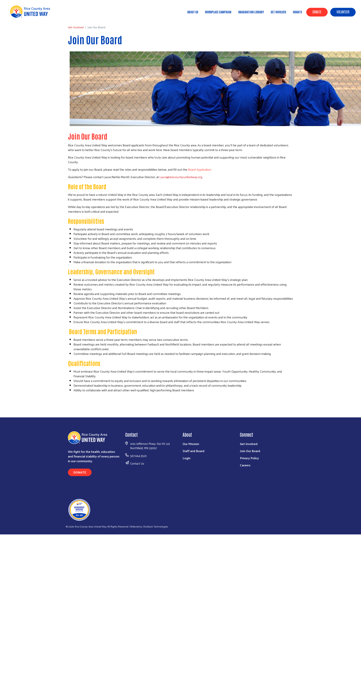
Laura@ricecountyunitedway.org (180, 177)
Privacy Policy (249, 458)
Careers (245, 465)
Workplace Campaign (218, 12)
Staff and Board (193, 451)
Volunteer (343, 11)
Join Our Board (250, 451)
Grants (297, 12)
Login (186, 458)
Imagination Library (251, 12)
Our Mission (191, 443)
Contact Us (137, 463)
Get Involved (278, 12)
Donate (317, 11)
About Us (192, 12)
